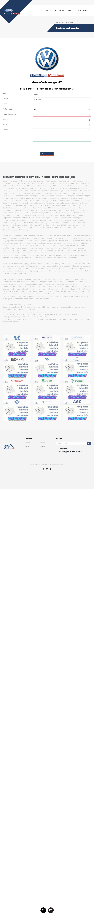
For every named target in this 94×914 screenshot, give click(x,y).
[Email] (51, 910)
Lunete (55, 10)
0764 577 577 (84, 10)
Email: (5, 124)
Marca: (5, 99)
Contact (69, 10)
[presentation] (47, 146)
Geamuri (62, 10)
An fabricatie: (7, 109)
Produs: (5, 94)
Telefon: (6, 119)
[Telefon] (43, 910)
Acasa (58, 22)
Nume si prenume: (9, 114)
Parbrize (48, 10)
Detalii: (5, 130)
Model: (5, 104)
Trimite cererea (47, 154)
